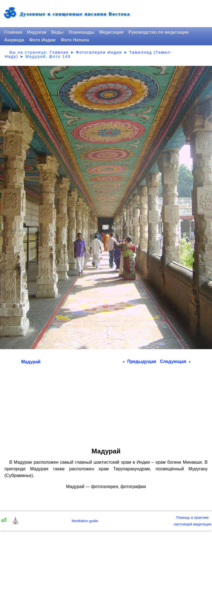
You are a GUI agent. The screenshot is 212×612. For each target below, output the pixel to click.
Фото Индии (42, 40)
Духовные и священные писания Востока (75, 14)
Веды (57, 32)
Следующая (175, 361)
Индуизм (36, 32)
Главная (13, 32)
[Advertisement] (106, 404)
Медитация (111, 32)
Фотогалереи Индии (99, 52)
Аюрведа (14, 40)
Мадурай (31, 361)
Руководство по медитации (158, 32)
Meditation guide (85, 521)
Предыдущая (139, 361)
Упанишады (81, 32)
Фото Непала (74, 40)
